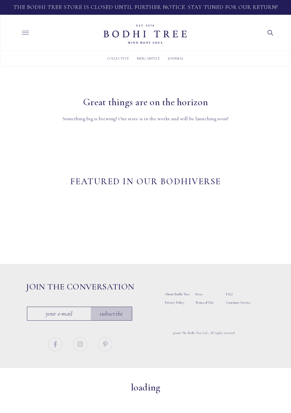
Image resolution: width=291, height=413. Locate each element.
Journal (176, 58)
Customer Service (238, 322)
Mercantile (148, 58)
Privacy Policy (174, 322)
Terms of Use (204, 322)
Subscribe (111, 333)
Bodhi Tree (145, 34)
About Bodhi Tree (177, 314)
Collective (118, 58)
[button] (270, 32)
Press (199, 314)
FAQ (229, 314)
